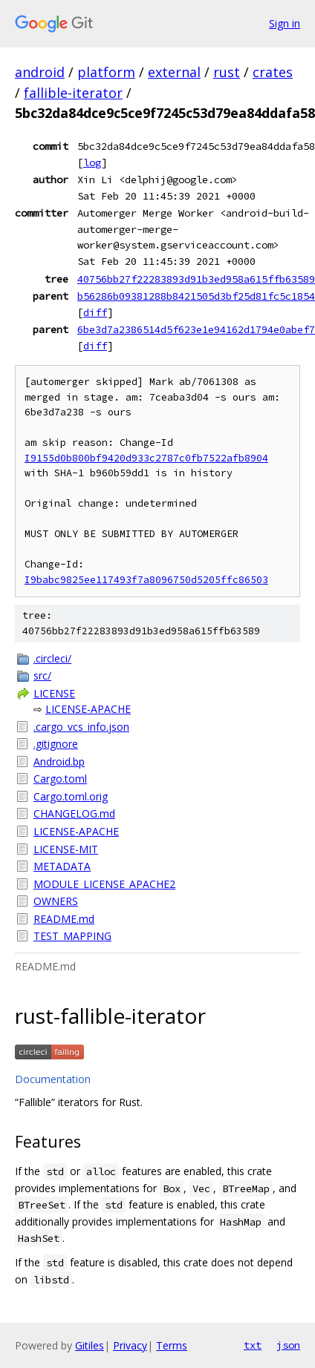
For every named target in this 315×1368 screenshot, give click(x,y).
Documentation (53, 1079)
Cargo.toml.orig (70, 796)
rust (226, 72)
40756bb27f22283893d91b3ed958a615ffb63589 (196, 279)
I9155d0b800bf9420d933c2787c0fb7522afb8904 (146, 458)
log (92, 162)
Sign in (284, 23)
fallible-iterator (73, 93)
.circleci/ (52, 658)
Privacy (130, 1345)
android (40, 72)
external (174, 72)
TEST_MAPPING (72, 936)
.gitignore (55, 744)
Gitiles (89, 1345)
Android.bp (59, 761)
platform (106, 72)
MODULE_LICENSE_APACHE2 (104, 884)
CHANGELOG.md (74, 813)
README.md (63, 919)
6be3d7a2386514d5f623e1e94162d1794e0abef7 (196, 329)
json (288, 1345)
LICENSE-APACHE (88, 709)
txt (253, 1345)
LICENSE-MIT (65, 849)
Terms (171, 1345)
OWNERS (55, 901)
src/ (42, 675)
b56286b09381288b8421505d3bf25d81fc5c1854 (196, 296)
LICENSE (54, 693)
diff (95, 312)
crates (273, 72)
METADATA (62, 866)
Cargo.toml (60, 779)
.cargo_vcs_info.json (81, 727)
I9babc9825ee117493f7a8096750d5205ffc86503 (146, 579)
